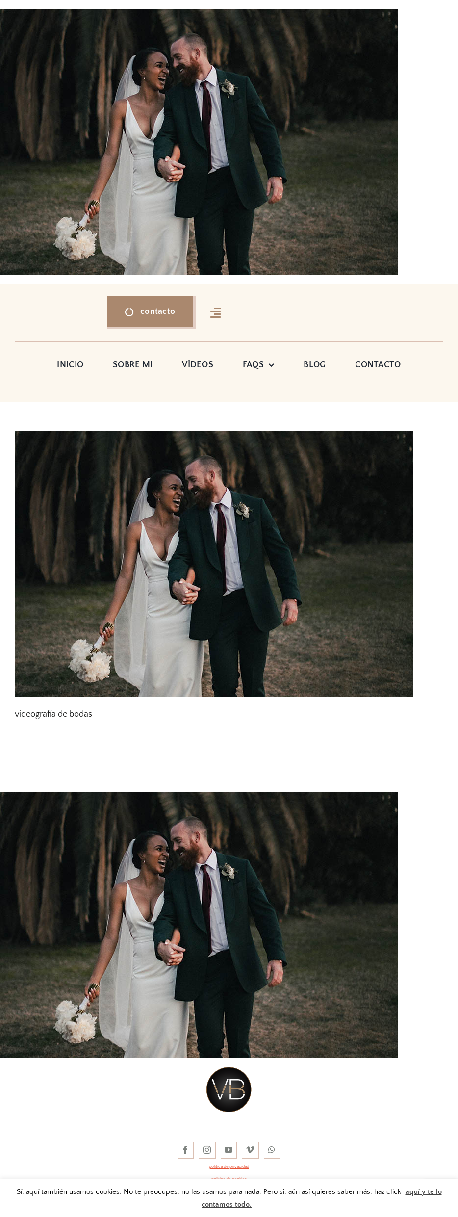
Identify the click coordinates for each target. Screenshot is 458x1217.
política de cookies (229, 1178)
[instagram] (207, 1150)
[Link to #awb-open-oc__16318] (215, 312)
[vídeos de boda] (229, 1071)
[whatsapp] (272, 1150)
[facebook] (186, 1150)
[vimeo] (250, 1150)
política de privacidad (229, 1166)
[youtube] (229, 1150)
